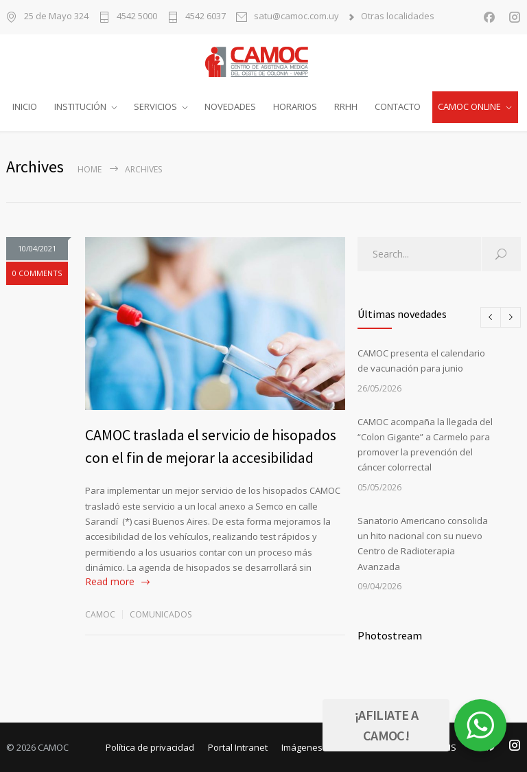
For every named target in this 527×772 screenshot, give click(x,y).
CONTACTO (398, 106)
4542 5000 (137, 17)
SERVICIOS (155, 106)
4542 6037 (205, 17)
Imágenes (302, 746)
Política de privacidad (150, 746)
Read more (109, 581)
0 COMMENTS (37, 273)
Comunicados (160, 614)
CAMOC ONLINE (469, 106)
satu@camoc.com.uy (296, 17)
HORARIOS (295, 106)
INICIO (24, 106)
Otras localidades (397, 17)
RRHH (346, 106)
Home (90, 168)
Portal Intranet (238, 746)
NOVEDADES (230, 106)
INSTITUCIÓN (80, 106)
